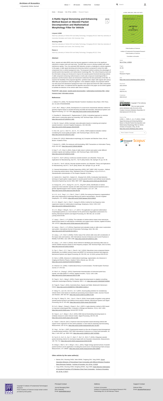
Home (53, 12)
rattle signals (63, 91)
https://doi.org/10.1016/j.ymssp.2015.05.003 (83, 302)
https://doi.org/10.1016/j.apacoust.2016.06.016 (66, 190)
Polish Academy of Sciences (133, 48)
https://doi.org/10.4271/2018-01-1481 (63, 119)
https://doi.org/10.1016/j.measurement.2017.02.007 (84, 325)
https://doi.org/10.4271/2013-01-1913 (63, 134)
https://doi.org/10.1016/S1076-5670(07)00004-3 (66, 262)
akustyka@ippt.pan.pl (144, 389)
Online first (87, 5)
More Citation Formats (127, 132)
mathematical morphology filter (95, 91)
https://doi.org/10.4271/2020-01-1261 (86, 239)
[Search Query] (125, 5)
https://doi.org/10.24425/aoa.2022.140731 (132, 79)
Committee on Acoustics (133, 56)
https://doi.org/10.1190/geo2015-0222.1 (64, 206)
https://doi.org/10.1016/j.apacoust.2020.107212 (74, 223)
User (143, 5)
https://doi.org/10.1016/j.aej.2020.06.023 (95, 181)
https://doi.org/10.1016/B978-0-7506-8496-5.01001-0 (72, 287)
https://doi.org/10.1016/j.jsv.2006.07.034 (82, 294)
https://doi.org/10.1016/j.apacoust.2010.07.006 (66, 275)
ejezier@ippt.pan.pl (64, 391)
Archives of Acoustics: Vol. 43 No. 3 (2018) (85, 364)
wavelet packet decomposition (77, 91)
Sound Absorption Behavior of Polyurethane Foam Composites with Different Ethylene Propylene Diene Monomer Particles (83, 362)
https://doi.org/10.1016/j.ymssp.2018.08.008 (86, 111)
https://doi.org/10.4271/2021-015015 (63, 246)
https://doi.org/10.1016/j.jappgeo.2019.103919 (82, 198)
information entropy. (68, 93)
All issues (76, 5)
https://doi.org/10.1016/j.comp (61, 310)
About (66, 5)
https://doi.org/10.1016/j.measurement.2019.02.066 (76, 341)
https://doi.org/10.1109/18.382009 (72, 146)
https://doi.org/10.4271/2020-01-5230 (63, 154)
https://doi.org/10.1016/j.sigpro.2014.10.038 (65, 318)
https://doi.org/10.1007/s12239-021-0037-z (65, 231)
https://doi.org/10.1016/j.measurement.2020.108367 (84, 348)
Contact (97, 5)
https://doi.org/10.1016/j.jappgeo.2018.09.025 (65, 127)
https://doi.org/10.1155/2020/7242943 (98, 281)
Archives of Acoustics (29, 3)
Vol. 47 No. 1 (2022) (70, 12)
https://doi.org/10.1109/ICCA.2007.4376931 (86, 333)
